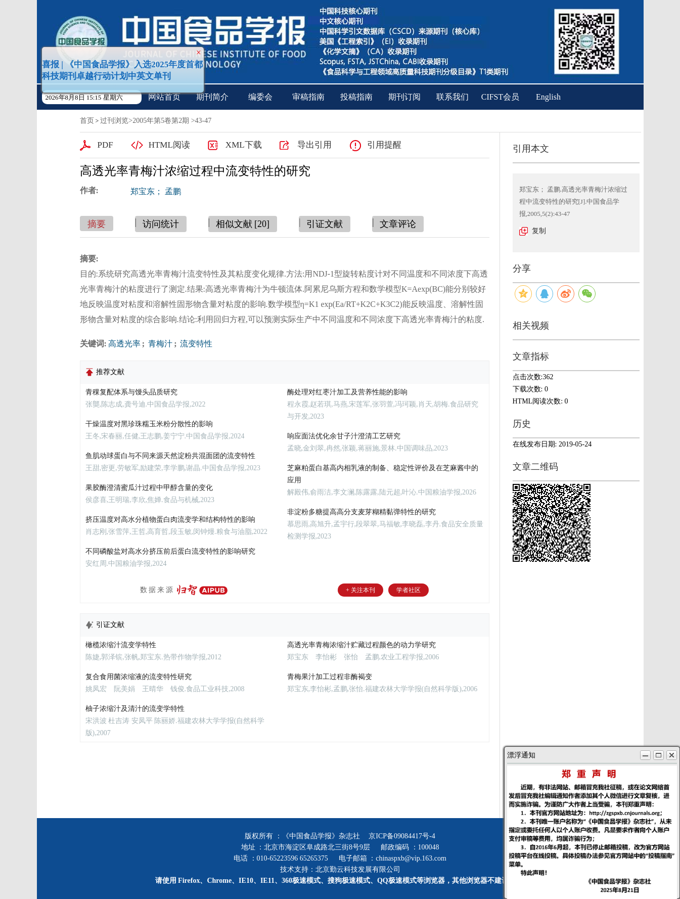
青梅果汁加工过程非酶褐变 (329, 677)
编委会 (260, 97)
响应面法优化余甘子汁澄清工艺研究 (343, 436)
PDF (105, 145)
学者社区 (408, 590)
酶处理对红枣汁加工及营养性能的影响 (347, 392)
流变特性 (195, 343)
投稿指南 (356, 97)
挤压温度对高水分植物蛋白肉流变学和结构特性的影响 (170, 519)
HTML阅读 (169, 145)
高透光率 (124, 343)
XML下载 (243, 145)
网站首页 (164, 97)
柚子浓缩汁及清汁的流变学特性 (135, 708)
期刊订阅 (404, 97)
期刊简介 (212, 97)
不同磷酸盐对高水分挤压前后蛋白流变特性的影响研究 (170, 551)
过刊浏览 (114, 120)
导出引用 (314, 145)
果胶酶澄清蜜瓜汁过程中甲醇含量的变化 (149, 487)
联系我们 (452, 97)
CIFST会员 (500, 97)
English (548, 97)
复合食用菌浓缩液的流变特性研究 (138, 677)
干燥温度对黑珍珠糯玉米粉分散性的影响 (149, 424)
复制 (539, 231)
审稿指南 (308, 97)
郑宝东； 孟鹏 (155, 191)
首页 (87, 120)
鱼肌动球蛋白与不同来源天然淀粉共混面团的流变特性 (170, 456)
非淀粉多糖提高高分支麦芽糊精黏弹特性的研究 (361, 512)
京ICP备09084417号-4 (402, 836)
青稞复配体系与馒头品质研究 (131, 392)
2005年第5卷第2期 (160, 120)
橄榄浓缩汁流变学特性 (120, 645)
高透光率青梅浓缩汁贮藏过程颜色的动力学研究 (361, 645)
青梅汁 (159, 343)
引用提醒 (384, 145)
